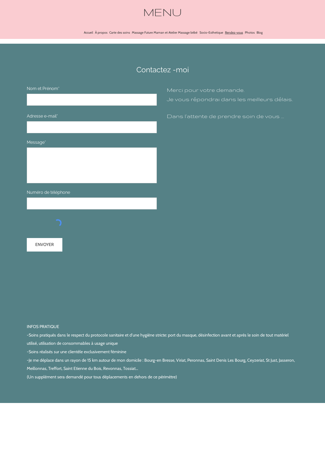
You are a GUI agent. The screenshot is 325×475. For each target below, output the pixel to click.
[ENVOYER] (44, 245)
